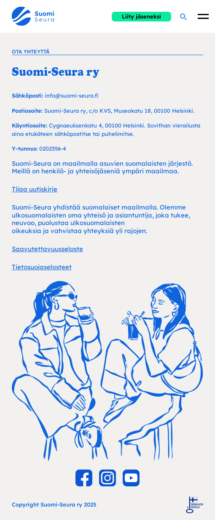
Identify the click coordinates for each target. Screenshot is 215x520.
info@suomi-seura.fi (72, 95)
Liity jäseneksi (141, 16)
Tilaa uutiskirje (34, 189)
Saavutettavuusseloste (47, 249)
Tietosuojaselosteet (42, 267)
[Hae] (183, 16)
